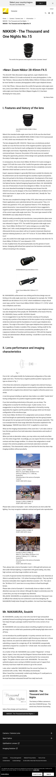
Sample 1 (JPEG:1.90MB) (24, 470)
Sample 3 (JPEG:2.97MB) (24, 530)
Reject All (49, 775)
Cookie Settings (16, 760)
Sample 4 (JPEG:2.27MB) (24, 552)
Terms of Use (41, 757)
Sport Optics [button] (7, 738)
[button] (45, 13)
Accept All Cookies (37, 775)
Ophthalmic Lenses (11, 743)
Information (29, 18)
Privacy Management (15, 757)
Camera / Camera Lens (16, 18)
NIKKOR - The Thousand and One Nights (14, 21)
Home (4, 18)
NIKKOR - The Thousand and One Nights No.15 (17, 23)
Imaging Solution (10, 748)
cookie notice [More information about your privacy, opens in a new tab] (36, 771)
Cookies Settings (5, 775)
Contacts (5, 757)
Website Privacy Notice (30, 757)
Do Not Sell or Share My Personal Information (35, 760)
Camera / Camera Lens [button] (11, 733)
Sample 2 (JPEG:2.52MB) (24, 501)
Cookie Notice (6, 760)
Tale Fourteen (7, 425)
